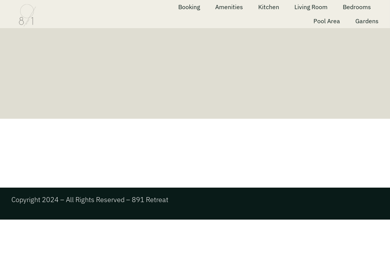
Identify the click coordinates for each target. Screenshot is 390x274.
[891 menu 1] (67, 4)
